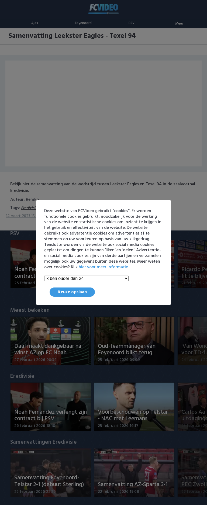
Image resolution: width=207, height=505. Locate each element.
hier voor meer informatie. (104, 267)
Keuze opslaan (72, 292)
